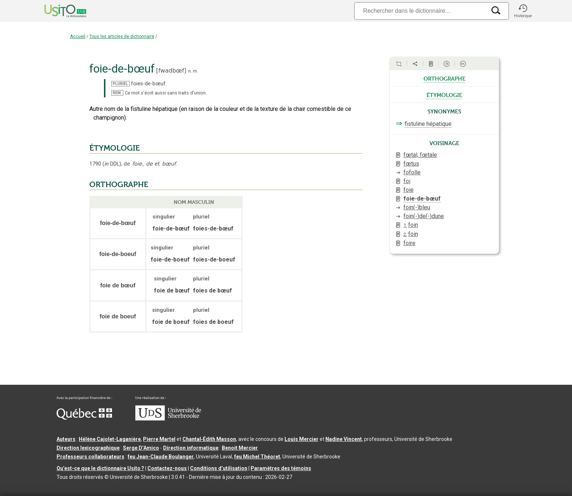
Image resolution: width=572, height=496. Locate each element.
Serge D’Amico (141, 448)
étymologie (444, 94)
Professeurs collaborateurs (90, 457)
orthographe (444, 78)
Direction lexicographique (88, 448)
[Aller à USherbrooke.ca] (168, 419)
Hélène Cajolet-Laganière (110, 439)
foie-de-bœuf (422, 198)
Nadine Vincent (343, 439)
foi (406, 181)
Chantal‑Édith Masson (209, 439)
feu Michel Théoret (257, 457)
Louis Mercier (301, 439)
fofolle (412, 172)
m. (195, 71)
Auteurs (66, 439)
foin (410, 224)
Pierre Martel (159, 439)
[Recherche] (420, 11)
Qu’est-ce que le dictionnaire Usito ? (100, 468)
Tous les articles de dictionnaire (121, 36)
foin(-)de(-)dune (423, 216)
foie (408, 189)
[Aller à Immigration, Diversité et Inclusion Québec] (84, 418)
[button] (523, 11)
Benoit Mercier (240, 448)
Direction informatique (191, 448)
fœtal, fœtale (420, 154)
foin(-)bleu (416, 207)
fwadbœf (171, 70)
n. (190, 71)
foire (409, 243)
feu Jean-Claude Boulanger (161, 457)
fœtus (411, 163)
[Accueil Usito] (57, 11)
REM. (117, 92)
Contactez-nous (167, 468)
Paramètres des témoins (281, 468)
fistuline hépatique (428, 123)
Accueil (77, 36)
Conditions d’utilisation (218, 468)
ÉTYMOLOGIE (114, 148)
